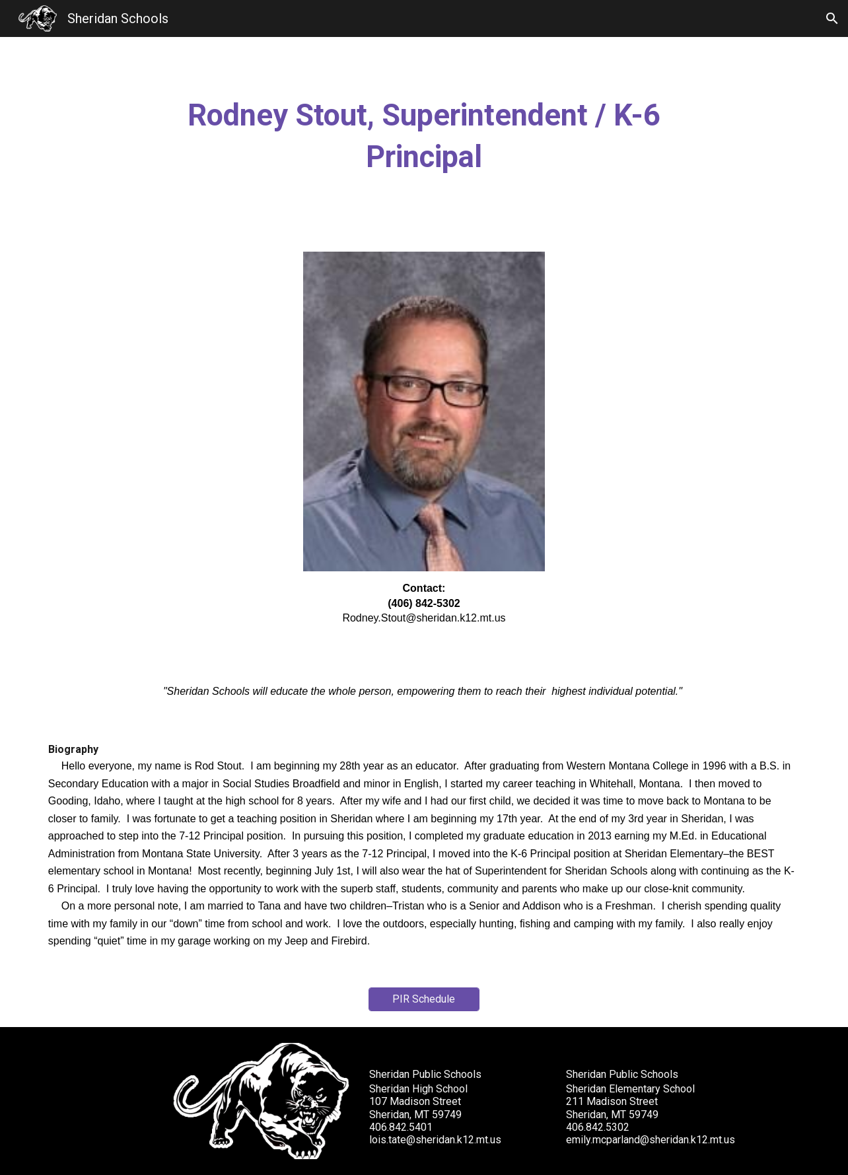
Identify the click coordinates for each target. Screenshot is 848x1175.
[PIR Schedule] (424, 999)
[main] (424, 136)
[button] (832, 18)
